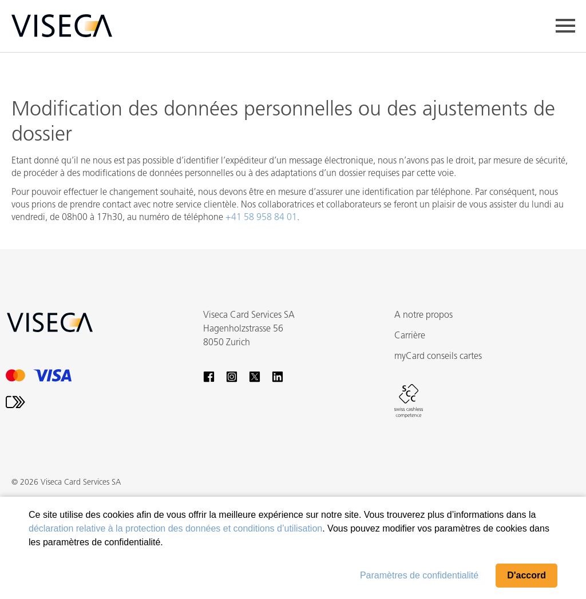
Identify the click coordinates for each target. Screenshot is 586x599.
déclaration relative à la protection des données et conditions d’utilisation (175, 528)
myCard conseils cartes (438, 356)
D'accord (526, 575)
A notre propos (423, 315)
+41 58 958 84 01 (261, 217)
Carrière (409, 336)
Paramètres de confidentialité (419, 575)
